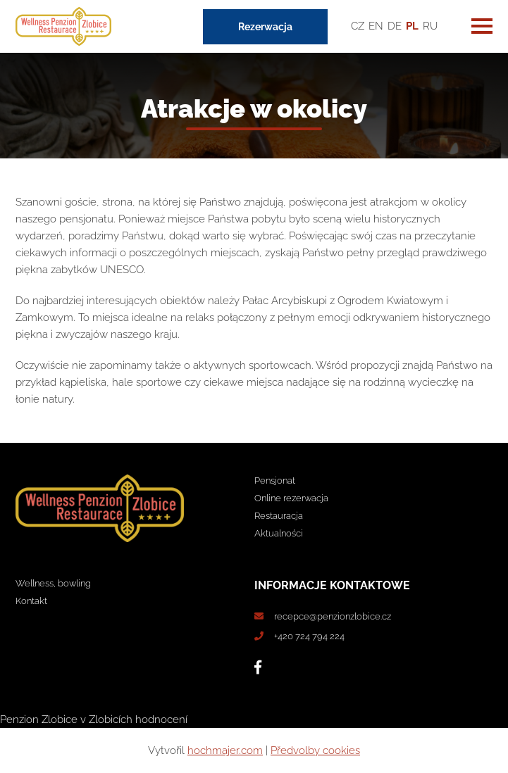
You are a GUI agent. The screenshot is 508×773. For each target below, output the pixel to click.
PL (412, 26)
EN (375, 26)
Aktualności (278, 533)
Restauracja (278, 515)
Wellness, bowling (53, 583)
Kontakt (31, 601)
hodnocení (161, 719)
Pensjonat (274, 480)
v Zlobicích (106, 719)
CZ (357, 26)
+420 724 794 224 (309, 636)
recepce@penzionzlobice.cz (332, 616)
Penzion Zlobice (39, 719)
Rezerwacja (265, 26)
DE (395, 26)
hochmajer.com (225, 750)
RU (430, 26)
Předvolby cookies (315, 750)
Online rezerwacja (291, 498)
